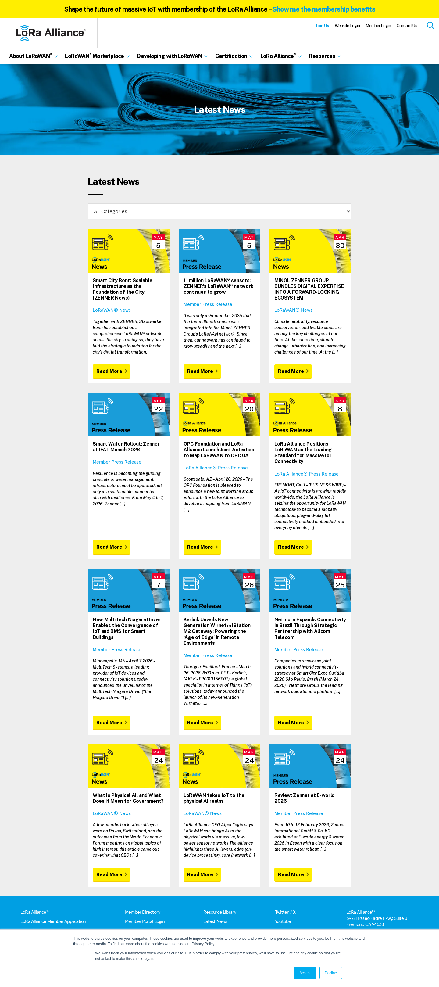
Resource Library (219, 912)
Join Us (322, 25)
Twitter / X (285, 912)
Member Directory (142, 912)
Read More (109, 371)
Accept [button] (305, 973)
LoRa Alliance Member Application (53, 921)
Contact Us (407, 25)
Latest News (215, 921)
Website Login (347, 25)
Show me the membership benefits (323, 9)
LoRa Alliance (34, 912)
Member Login (378, 25)
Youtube (283, 921)
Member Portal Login (145, 921)
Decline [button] (331, 973)
